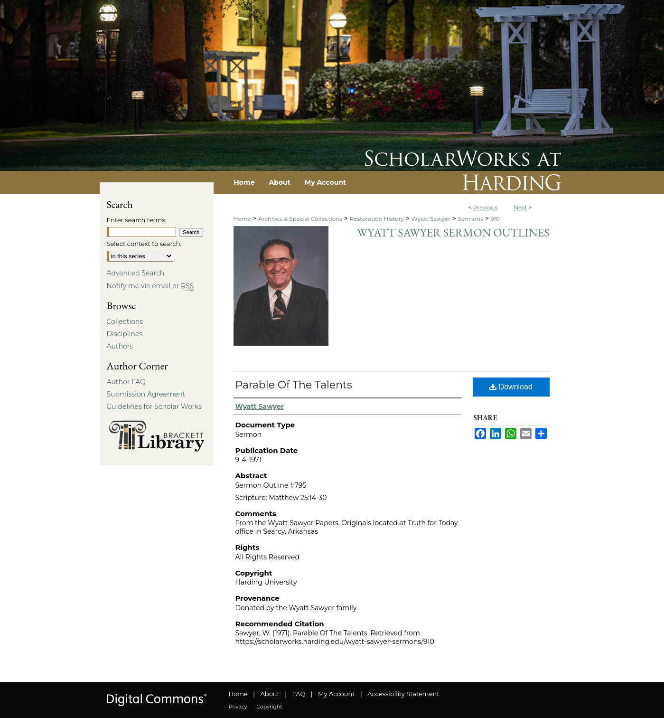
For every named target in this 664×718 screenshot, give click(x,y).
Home (242, 218)
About (270, 694)
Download (511, 387)
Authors (120, 346)
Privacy (238, 706)
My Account (336, 694)
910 (495, 218)
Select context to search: (144, 243)
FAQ (298, 694)
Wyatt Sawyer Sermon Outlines (453, 232)
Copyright (269, 706)
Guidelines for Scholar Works (154, 406)
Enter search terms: (137, 220)
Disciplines (124, 334)
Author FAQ (126, 382)
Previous (485, 207)
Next (520, 207)
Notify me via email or (150, 286)
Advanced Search (136, 273)
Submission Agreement (146, 394)
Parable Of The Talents (293, 384)
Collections (125, 321)
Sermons (471, 218)
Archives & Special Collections (300, 218)
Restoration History (377, 218)
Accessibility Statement (403, 694)
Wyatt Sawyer (430, 218)
